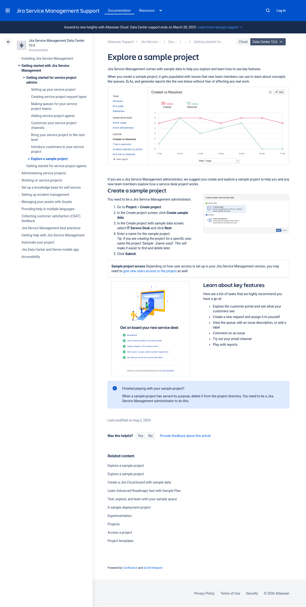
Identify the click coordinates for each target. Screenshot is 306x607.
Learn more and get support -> (219, 27)
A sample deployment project (129, 507)
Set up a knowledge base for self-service (51, 187)
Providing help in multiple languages (48, 209)
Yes (140, 436)
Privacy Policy (204, 593)
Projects (114, 524)
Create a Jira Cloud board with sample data (139, 482)
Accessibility (31, 257)
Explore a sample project (49, 159)
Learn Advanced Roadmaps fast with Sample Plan (144, 491)
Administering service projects (44, 173)
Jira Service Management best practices (51, 228)
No (150, 436)
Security (252, 593)
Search (268, 10)
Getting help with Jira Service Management (53, 235)
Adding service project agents (53, 116)
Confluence (130, 568)
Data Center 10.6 (268, 41)
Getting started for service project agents (56, 166)
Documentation (119, 10)
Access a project (120, 532)
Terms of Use (230, 593)
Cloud (243, 42)
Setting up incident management (45, 195)
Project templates (121, 541)
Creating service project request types (59, 97)
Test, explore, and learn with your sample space (142, 499)
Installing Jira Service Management (47, 58)
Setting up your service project (53, 89)
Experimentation (120, 516)
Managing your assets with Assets (47, 202)
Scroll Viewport (153, 568)
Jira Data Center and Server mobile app (50, 249)
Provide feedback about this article (185, 436)
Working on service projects (42, 180)
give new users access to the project (149, 271)
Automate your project (38, 242)
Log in (281, 10)
